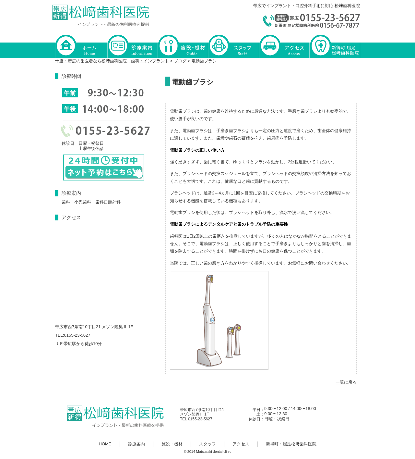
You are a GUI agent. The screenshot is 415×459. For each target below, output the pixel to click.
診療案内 (132, 45)
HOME (81, 45)
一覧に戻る (346, 382)
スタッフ (233, 45)
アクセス (284, 45)
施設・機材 (183, 45)
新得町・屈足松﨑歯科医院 (334, 45)
